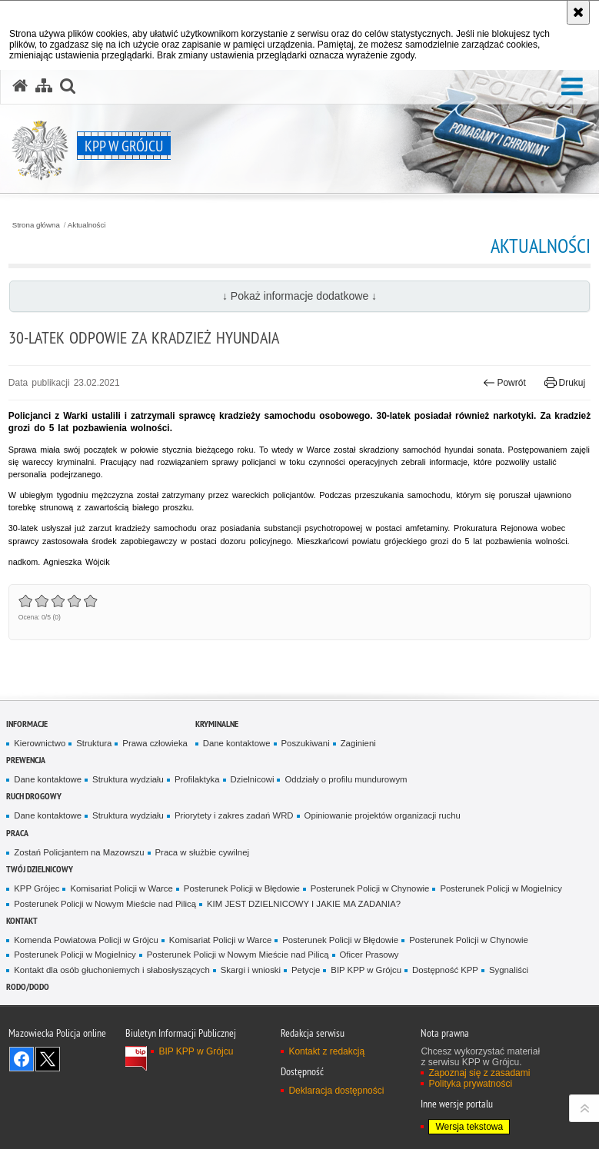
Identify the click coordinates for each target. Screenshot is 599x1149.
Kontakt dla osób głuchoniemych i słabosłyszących (111, 970)
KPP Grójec (36, 888)
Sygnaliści (508, 970)
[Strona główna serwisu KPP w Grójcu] (20, 86)
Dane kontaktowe (237, 743)
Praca (17, 833)
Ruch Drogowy (34, 796)
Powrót (504, 383)
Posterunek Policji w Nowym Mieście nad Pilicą (105, 903)
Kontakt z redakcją (326, 1051)
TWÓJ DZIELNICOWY (39, 869)
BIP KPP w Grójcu (366, 970)
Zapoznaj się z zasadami (479, 1073)
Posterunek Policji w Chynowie (370, 888)
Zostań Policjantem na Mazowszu (79, 852)
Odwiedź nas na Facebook (21, 1059)
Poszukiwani (305, 743)
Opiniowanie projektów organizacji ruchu (382, 815)
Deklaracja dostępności (336, 1090)
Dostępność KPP (445, 970)
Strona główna (36, 225)
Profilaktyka (197, 779)
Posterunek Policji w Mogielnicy (500, 888)
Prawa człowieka (155, 743)
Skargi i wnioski (251, 970)
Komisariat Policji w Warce (121, 888)
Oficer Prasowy (369, 954)
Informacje (27, 723)
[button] (572, 87)
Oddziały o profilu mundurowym (346, 779)
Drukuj (564, 383)
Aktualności (87, 225)
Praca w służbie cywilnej (202, 852)
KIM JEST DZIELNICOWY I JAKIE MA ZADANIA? (304, 903)
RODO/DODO (27, 986)
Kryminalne (216, 723)
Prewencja (25, 759)
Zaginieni (358, 743)
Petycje (305, 970)
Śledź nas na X (47, 1059)
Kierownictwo (39, 743)
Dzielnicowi (253, 779)
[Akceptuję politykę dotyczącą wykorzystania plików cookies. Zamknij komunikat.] (578, 12)
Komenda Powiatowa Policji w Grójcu (86, 940)
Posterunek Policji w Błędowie (242, 888)
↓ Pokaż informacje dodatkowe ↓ (299, 296)
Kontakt (22, 920)
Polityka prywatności (470, 1083)
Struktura (93, 743)
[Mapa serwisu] (43, 86)
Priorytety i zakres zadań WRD (234, 815)
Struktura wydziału (128, 779)
